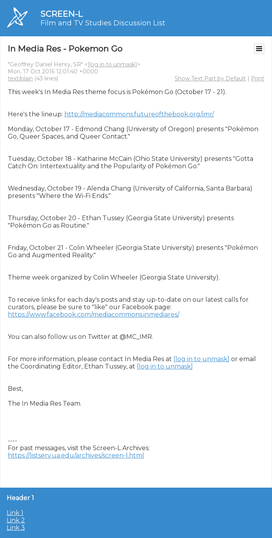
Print (257, 78)
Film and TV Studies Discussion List (103, 23)
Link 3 (16, 527)
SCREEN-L (62, 14)
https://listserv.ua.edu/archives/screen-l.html (76, 455)
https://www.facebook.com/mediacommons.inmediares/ (93, 314)
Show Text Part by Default (210, 78)
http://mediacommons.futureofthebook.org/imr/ (139, 114)
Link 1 (15, 513)
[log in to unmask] (112, 64)
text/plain (20, 78)
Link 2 (16, 520)
